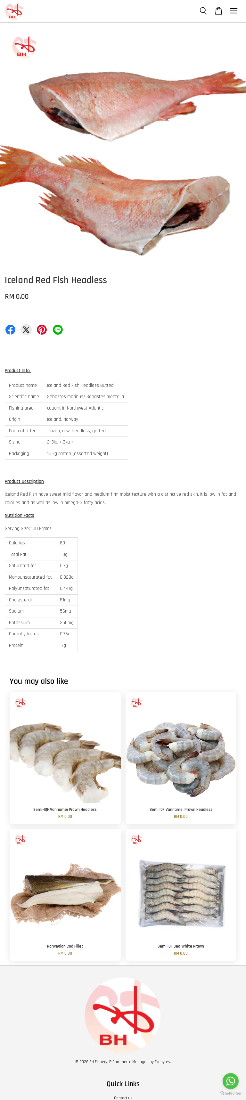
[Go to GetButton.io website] (230, 1093)
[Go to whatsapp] (231, 1081)
